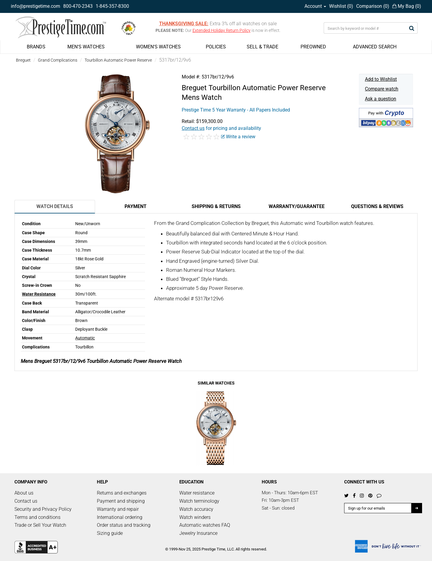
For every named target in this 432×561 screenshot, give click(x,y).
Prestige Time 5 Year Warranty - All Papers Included (236, 110)
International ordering (119, 517)
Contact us (25, 501)
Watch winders (195, 517)
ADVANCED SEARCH (375, 47)
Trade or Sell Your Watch (40, 525)
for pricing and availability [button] (221, 128)
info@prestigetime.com (35, 6)
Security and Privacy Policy (43, 509)
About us (23, 493)
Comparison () (372, 6)
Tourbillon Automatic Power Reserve (118, 60)
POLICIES (216, 47)
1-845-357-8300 (112, 6)
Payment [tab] (136, 206)
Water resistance (196, 493)
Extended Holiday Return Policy (222, 30)
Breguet (23, 60)
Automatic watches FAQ (204, 525)
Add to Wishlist (381, 79)
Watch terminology (199, 501)
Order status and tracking (123, 525)
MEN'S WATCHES (86, 47)
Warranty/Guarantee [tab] (297, 206)
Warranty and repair (118, 509)
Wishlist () (341, 6)
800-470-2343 (78, 6)
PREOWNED (313, 47)
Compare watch (381, 89)
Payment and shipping (121, 501)
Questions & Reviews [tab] (377, 206)
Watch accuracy (196, 509)
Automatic (85, 338)
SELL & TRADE (262, 47)
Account (315, 6)
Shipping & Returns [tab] (216, 206)
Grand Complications (57, 60)
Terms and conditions (37, 517)
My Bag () (406, 6)
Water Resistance (39, 294)
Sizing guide (110, 533)
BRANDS (36, 47)
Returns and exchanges (122, 493)
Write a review (238, 136)
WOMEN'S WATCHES (158, 47)
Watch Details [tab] (54, 206)
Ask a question (380, 99)
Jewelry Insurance (198, 533)
